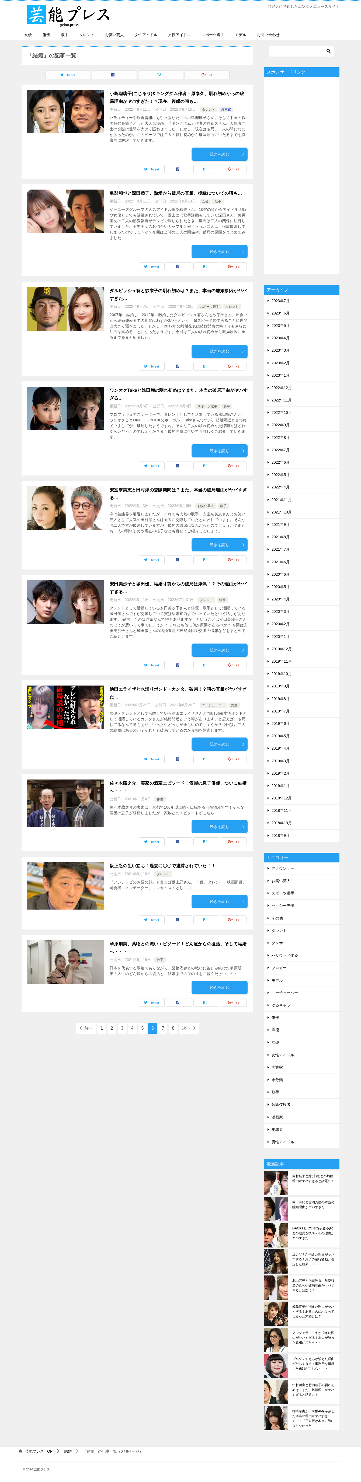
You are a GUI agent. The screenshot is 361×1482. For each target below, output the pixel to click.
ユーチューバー (213, 705)
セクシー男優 (283, 905)
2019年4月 (281, 748)
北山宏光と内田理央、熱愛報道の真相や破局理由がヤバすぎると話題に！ (313, 1285)
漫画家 (226, 109)
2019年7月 (281, 711)
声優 (275, 1030)
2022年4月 (281, 487)
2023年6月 (281, 313)
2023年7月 (281, 301)
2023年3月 (281, 350)
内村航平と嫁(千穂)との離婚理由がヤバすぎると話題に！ (313, 1178)
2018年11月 (282, 810)
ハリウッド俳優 (285, 955)
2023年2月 (281, 363)
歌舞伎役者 (281, 1104)
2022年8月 (281, 437)
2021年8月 (281, 537)
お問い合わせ (268, 35)
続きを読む (227, 154)
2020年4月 (281, 599)
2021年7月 (281, 549)
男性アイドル (179, 35)
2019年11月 (282, 661)
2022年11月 (282, 400)
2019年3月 (281, 761)
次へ (186, 1028)
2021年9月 (281, 524)
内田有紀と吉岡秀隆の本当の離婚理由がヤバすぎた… (313, 1204)
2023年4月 (281, 338)
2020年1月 (281, 636)
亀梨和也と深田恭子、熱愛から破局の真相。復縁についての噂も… (176, 193)
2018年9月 (281, 835)
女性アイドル (146, 35)
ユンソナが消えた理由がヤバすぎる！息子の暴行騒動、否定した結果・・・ (313, 1259)
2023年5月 (281, 325)
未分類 (277, 1080)
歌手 (64, 35)
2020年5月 (281, 587)
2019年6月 (281, 723)
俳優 (46, 35)
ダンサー (279, 943)
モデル (240, 35)
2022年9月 (281, 425)
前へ (88, 1028)
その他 (277, 918)
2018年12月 (282, 798)
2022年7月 (281, 450)
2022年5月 (281, 475)
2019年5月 (281, 736)
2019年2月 (281, 773)
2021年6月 (281, 562)
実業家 (277, 1067)
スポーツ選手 (213, 35)
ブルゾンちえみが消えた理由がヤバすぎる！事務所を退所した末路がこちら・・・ (313, 1364)
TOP (39, 1451)
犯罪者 (277, 1129)
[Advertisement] (301, 175)
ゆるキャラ (281, 1005)
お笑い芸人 (114, 35)
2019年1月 (281, 786)
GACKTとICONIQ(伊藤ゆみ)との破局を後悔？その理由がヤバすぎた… (313, 1233)
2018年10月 (282, 823)
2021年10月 (282, 512)
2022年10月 (282, 412)
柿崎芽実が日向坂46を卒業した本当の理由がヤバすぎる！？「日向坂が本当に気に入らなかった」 (313, 1418)
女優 (28, 35)
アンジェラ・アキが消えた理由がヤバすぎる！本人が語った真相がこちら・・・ (313, 1337)
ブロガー (279, 968)
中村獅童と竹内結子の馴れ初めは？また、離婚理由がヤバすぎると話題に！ (313, 1390)
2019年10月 (282, 674)
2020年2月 (281, 624)
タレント (86, 35)
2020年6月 (281, 574)
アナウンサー (283, 868)
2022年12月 (282, 388)
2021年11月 (282, 500)
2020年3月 (281, 611)
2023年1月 (281, 375)
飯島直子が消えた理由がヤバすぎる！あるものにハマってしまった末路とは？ (313, 1311)
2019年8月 (281, 699)
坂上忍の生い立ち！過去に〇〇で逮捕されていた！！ (163, 866)
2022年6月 (281, 462)
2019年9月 (281, 686)
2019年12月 (282, 649)
